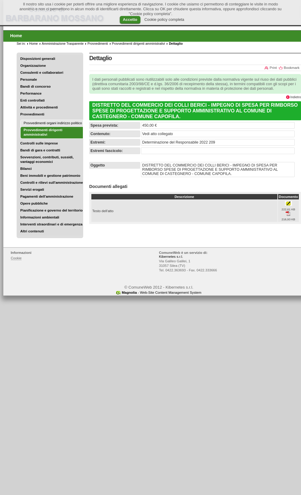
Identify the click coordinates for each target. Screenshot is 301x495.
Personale (28, 79)
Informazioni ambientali (39, 217)
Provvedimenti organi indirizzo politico (53, 123)
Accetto (130, 19)
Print (273, 68)
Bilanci (26, 168)
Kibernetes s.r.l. (171, 256)
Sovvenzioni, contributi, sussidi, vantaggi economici (47, 159)
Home (33, 43)
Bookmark (291, 68)
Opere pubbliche (34, 203)
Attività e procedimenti (39, 107)
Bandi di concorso (35, 86)
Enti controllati (32, 100)
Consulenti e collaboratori (41, 72)
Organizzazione (33, 65)
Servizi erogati (32, 189)
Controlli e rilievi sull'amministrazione (51, 182)
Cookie (16, 258)
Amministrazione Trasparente (62, 43)
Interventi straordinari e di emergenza (51, 224)
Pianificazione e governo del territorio (51, 210)
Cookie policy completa (164, 19)
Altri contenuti (32, 231)
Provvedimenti (32, 114)
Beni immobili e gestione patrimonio (50, 175)
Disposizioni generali (37, 58)
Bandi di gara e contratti (40, 150)
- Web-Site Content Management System (161, 292)
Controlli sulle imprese (39, 143)
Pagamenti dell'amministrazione (46, 196)
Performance (31, 93)
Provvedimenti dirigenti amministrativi (138, 43)
